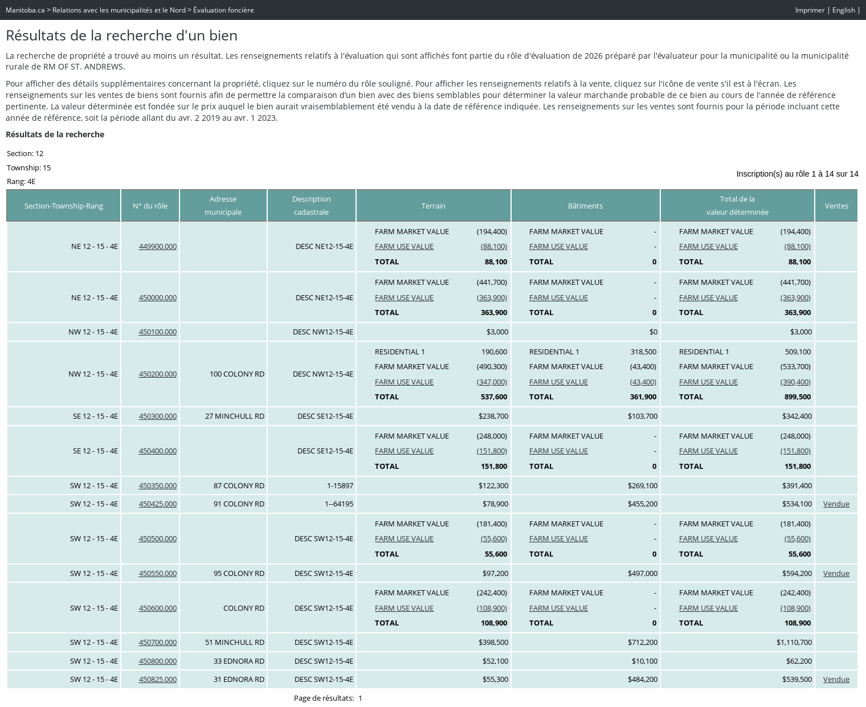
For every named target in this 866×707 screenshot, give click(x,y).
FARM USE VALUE (404, 246)
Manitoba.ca (25, 10)
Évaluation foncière (223, 10)
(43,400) (643, 382)
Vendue (836, 503)
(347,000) (492, 382)
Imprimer (810, 10)
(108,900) (492, 608)
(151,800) (492, 451)
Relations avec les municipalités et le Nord (119, 10)
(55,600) (494, 538)
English (843, 10)
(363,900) (492, 297)
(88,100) (494, 246)
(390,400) (796, 382)
